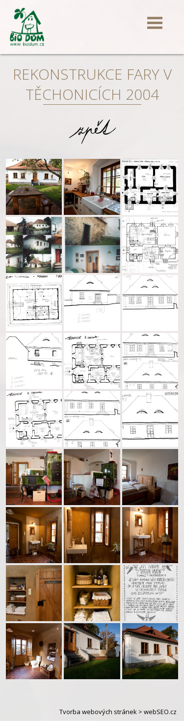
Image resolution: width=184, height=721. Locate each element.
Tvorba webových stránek (98, 711)
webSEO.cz (160, 711)
